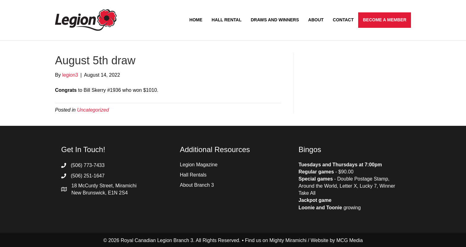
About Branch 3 (197, 185)
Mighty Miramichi (288, 240)
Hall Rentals (193, 174)
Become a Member (384, 19)
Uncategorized (93, 110)
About (316, 19)
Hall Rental (227, 19)
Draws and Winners (275, 19)
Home (195, 19)
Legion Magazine (199, 164)
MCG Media (350, 240)
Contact (343, 19)
